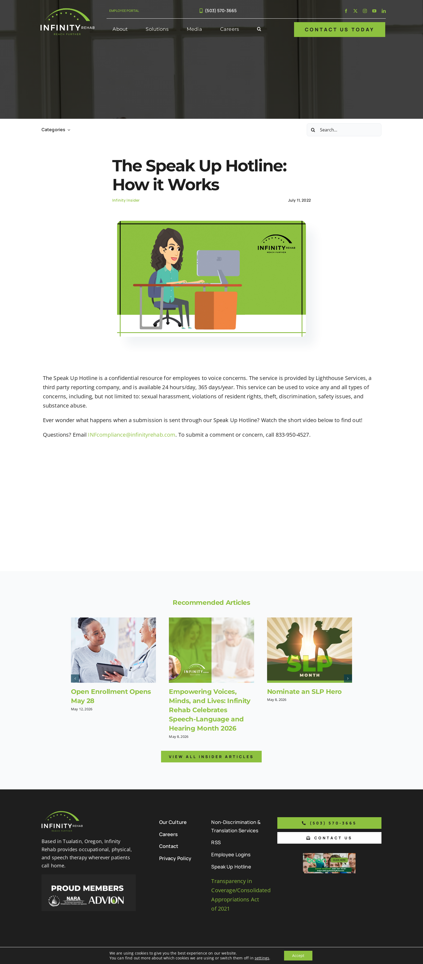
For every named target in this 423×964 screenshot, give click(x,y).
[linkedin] (384, 11)
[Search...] (344, 129)
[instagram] (365, 11)
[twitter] (355, 11)
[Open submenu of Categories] (67, 129)
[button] (259, 29)
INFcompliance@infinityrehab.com (131, 434)
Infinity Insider (126, 200)
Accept (298, 955)
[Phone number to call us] (329, 823)
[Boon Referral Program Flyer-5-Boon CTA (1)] (329, 855)
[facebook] (346, 11)
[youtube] (374, 11)
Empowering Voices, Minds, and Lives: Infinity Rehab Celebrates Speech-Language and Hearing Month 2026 (209, 710)
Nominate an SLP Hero (304, 691)
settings (262, 958)
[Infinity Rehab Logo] (67, 10)
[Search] (313, 129)
